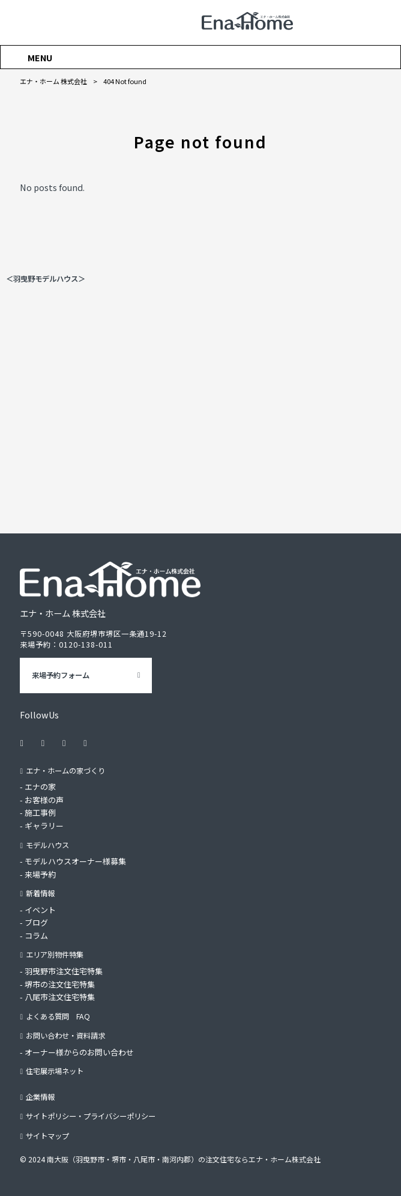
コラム (36, 935)
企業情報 (40, 1096)
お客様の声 (44, 800)
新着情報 (40, 893)
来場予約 (40, 874)
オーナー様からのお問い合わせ (79, 1052)
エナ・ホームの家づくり (65, 770)
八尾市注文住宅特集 (60, 997)
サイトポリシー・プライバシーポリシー (90, 1116)
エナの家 (40, 786)
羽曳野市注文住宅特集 (64, 971)
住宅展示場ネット (54, 1071)
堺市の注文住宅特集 (60, 984)
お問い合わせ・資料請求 (65, 1035)
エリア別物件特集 (54, 955)
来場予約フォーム (60, 675)
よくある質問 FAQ (58, 1016)
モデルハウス (47, 845)
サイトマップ (47, 1136)
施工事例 (40, 813)
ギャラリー (44, 825)
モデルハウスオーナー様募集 (75, 861)
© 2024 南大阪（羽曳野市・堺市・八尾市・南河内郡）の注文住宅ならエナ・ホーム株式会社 (170, 1160)
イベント (40, 909)
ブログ (36, 922)
